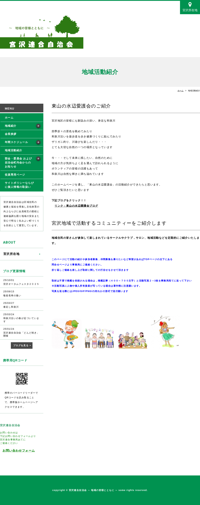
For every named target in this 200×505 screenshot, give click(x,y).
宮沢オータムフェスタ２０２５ (21, 284)
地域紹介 (10, 125)
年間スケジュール (16, 142)
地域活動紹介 (13, 150)
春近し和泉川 (11, 307)
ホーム (181, 90)
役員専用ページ (15, 174)
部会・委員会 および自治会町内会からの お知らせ (18, 162)
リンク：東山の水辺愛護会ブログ (76, 205)
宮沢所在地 (190, 10)
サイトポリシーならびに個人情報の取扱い (19, 184)
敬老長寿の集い (12, 295)
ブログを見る (20, 345)
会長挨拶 (10, 134)
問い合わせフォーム (20, 450)
